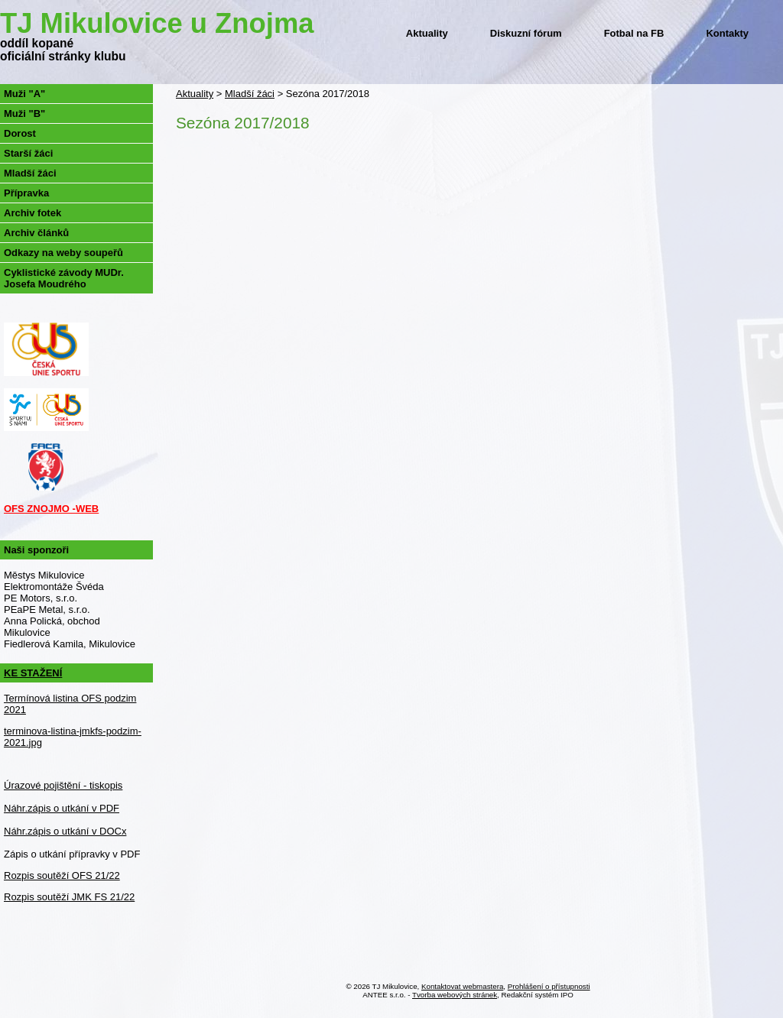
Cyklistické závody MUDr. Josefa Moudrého (64, 278)
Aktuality (427, 33)
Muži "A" (24, 93)
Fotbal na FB (634, 33)
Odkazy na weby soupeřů (63, 252)
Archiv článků (36, 232)
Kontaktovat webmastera (462, 986)
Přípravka (26, 193)
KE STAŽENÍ (33, 673)
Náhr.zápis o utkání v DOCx (65, 831)
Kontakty (727, 33)
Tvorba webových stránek (454, 994)
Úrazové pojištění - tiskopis (63, 785)
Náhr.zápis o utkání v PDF (61, 808)
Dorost (20, 133)
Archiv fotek (32, 213)
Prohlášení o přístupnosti (549, 986)
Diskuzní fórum (526, 33)
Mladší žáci (250, 93)
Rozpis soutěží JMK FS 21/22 (69, 897)
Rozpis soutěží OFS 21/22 (62, 875)
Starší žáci (28, 153)
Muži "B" (24, 113)
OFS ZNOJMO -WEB (51, 508)
